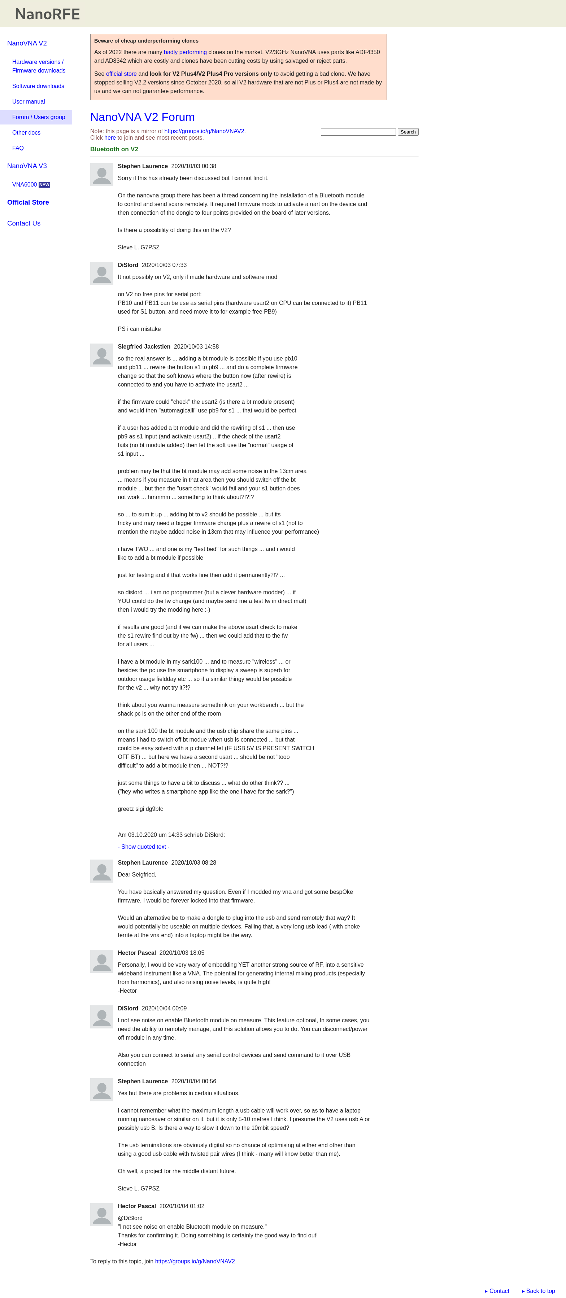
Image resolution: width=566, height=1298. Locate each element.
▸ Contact (497, 1291)
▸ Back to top (539, 1291)
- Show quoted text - (143, 847)
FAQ (18, 148)
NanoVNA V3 (27, 166)
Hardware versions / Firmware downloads (39, 66)
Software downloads (38, 86)
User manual (28, 102)
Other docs (26, 133)
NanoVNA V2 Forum (142, 116)
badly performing (185, 52)
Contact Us (23, 223)
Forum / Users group (38, 117)
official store (121, 74)
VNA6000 (31, 185)
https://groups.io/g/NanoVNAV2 (204, 131)
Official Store (28, 202)
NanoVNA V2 (27, 43)
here (110, 138)
